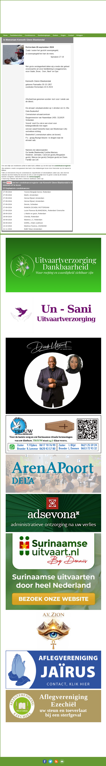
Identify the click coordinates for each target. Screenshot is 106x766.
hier (9, 183)
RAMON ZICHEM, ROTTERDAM (36, 207)
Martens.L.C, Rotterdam (33, 220)
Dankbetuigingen (44, 35)
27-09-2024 (7, 192)
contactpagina (34, 177)
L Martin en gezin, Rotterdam (35, 214)
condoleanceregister (62, 166)
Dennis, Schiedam (31, 204)
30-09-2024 (7, 220)
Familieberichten (16, 35)
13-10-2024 (7, 226)
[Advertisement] (52, 16)
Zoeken (55, 35)
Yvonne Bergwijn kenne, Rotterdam (37, 192)
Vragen (63, 35)
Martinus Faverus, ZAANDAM (35, 226)
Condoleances (30, 35)
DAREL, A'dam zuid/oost (33, 223)
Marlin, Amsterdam (31, 195)
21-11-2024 (7, 229)
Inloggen (79, 35)
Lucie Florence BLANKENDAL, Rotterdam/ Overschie (44, 210)
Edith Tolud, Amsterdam (33, 229)
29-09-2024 (7, 217)
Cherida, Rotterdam (31, 217)
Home (5, 35)
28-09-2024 (7, 214)
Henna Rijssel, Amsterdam (34, 198)
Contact (71, 35)
